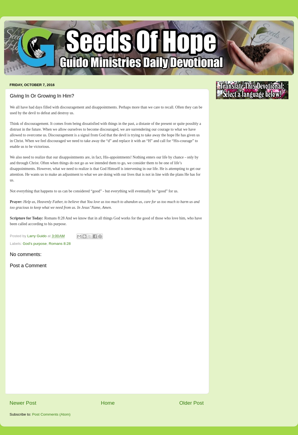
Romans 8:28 (60, 244)
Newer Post (23, 403)
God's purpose (34, 244)
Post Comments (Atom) (51, 414)
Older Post (191, 403)
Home (108, 403)
